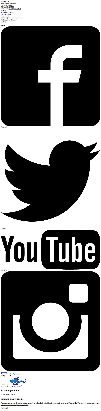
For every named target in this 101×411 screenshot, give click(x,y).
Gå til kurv (11, 394)
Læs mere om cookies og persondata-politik (14, 405)
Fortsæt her (4, 394)
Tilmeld (5, 20)
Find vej (3, 10)
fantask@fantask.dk (15, 9)
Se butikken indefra (7, 12)
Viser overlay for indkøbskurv (10, 386)
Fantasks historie (6, 14)
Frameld (13, 20)
